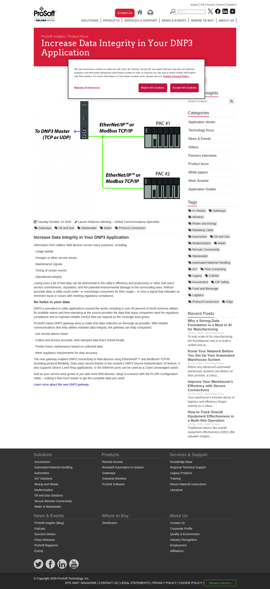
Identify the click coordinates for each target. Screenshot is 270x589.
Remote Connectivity (204, 249)
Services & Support (140, 20)
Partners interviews (202, 155)
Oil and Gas (220, 236)
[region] (136, 79)
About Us (226, 20)
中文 (202, 5)
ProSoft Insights (53, 36)
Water (220, 243)
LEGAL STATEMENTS (135, 583)
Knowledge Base (181, 462)
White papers (198, 172)
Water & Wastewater (47, 506)
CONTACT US (108, 583)
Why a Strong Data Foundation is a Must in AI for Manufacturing (210, 325)
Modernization (199, 243)
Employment (178, 545)
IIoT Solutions (43, 478)
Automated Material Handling (209, 262)
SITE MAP (72, 583)
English (194, 5)
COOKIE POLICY (190, 583)
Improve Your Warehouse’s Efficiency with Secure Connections (210, 386)
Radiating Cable (200, 230)
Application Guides (202, 189)
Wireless (196, 217)
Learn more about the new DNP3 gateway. (61, 384)
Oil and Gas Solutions (48, 495)
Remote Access (112, 462)
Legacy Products (181, 473)
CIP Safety (220, 282)
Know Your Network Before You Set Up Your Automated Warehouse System (211, 355)
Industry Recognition (183, 539)
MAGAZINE (88, 583)
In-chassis (197, 210)
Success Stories (44, 534)
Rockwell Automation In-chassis (123, 467)
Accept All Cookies (184, 87)
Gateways (217, 210)
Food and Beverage (203, 288)
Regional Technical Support (188, 467)
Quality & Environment (184, 534)
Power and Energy (202, 223)
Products (111, 20)
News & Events (174, 20)
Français (211, 5)
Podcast (39, 528)
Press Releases (44, 539)
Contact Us (124, 13)
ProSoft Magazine (46, 545)
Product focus (78, 36)
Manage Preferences (220, 583)
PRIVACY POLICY (164, 583)
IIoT (192, 269)
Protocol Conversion (203, 301)
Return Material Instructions (188, 484)
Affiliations (177, 551)
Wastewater (198, 256)
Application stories (201, 122)
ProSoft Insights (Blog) (49, 523)
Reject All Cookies (152, 87)
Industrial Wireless (114, 478)
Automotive (197, 236)
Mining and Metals (46, 484)
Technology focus (201, 130)
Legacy (195, 275)
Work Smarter (198, 181)
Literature (176, 490)
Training (175, 478)
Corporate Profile (181, 528)
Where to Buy (202, 20)
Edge (227, 301)
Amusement (198, 282)
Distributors (109, 523)
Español (231, 5)
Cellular (212, 275)
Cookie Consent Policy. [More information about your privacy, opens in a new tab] (176, 76)
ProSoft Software (113, 484)
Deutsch (221, 5)
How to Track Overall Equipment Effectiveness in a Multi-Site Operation (211, 416)
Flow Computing (213, 269)
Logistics (196, 295)
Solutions (90, 20)
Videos (193, 147)
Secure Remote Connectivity (53, 501)
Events (38, 551)
